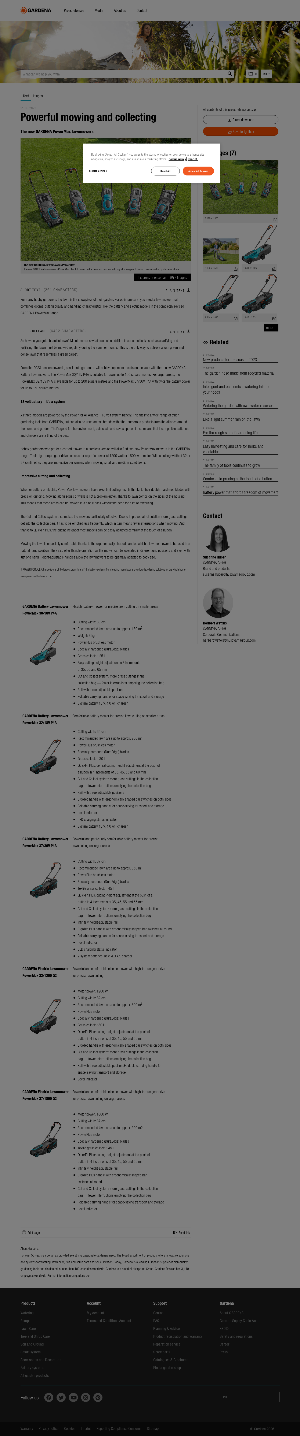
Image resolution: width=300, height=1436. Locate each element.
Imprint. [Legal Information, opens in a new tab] (193, 159)
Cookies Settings (98, 170)
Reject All (165, 170)
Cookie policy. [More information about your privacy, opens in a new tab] (178, 159)
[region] (151, 163)
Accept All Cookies (198, 170)
